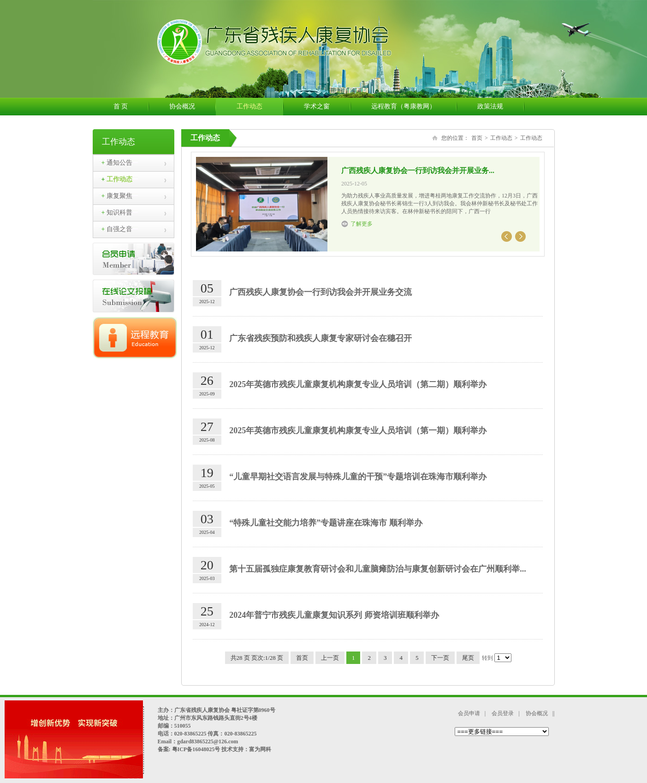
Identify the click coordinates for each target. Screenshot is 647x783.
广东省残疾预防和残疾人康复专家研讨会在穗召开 (320, 338)
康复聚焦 (116, 195)
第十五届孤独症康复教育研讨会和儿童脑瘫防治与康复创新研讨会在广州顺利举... (377, 569)
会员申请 (469, 713)
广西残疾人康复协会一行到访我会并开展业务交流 (320, 292)
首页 (476, 138)
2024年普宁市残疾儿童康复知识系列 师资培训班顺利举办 (334, 615)
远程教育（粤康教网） (414, 106)
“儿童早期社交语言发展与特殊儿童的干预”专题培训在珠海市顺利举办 (358, 476)
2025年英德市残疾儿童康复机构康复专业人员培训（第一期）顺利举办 (358, 430)
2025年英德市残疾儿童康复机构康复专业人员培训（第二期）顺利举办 (358, 384)
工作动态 (260, 106)
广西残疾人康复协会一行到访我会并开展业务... (417, 170)
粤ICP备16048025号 (195, 749)
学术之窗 (327, 106)
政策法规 (500, 106)
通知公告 (116, 162)
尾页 (468, 657)
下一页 (440, 657)
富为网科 (260, 749)
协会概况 (192, 106)
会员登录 (503, 713)
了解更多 (361, 224)
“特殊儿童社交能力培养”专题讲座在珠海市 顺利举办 (325, 522)
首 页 (131, 106)
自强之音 (116, 229)
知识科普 (116, 212)
